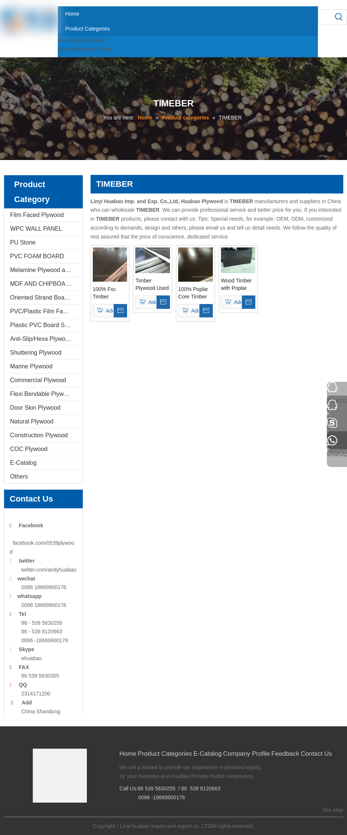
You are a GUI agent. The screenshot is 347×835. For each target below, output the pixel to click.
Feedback (285, 753)
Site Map (333, 810)
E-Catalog (23, 463)
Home (127, 753)
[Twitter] (60, 815)
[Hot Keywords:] (339, 17)
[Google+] (49, 815)
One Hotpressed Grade (85, 49)
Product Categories (165, 753)
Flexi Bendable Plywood (42, 394)
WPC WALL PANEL (36, 228)
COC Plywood (28, 449)
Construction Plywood (39, 435)
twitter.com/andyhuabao (48, 570)
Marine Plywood (31, 366)
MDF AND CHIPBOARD (42, 284)
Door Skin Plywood (35, 407)
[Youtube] (72, 815)
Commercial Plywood (38, 380)
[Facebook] (37, 815)
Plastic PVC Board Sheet (43, 325)
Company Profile (246, 753)
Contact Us (316, 753)
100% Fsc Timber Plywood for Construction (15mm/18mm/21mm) (110, 293)
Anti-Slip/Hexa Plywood (41, 339)
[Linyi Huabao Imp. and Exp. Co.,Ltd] (60, 776)
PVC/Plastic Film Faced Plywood (46, 311)
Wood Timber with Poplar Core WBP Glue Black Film (236, 285)
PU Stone (22, 242)
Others (19, 476)
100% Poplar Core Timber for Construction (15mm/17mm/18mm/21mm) (195, 293)
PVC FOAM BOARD (37, 256)
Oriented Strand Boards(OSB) (46, 297)
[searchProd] (325, 17)
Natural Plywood (32, 421)
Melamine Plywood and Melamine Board (46, 270)
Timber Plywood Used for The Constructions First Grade (152, 285)
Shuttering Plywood (35, 352)
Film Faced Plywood (81, 40)
